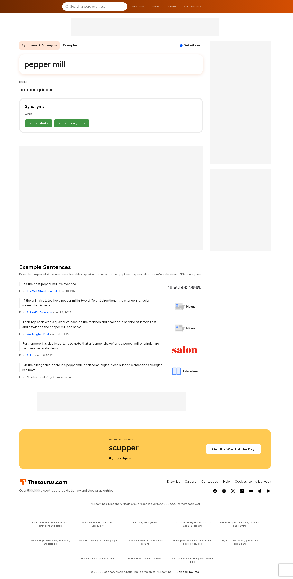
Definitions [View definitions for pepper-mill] (192, 45)
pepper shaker (38, 123)
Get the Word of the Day (233, 449)
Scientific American (39, 312)
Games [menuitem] (155, 6)
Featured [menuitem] (139, 6)
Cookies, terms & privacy (253, 481)
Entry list (173, 481)
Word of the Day (121, 439)
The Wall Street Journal (42, 291)
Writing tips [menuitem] (192, 6)
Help (226, 481)
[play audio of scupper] (111, 458)
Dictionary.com (254, 6)
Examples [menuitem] (70, 45)
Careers (190, 481)
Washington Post (38, 334)
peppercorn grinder (71, 123)
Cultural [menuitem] (171, 6)
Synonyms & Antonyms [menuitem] (39, 45)
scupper (124, 447)
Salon (30, 355)
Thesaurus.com (39, 6)
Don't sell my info (188, 572)
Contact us (209, 481)
